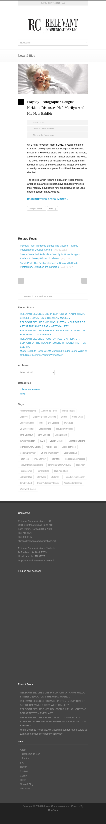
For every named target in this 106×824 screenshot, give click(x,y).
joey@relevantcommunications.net (36, 560)
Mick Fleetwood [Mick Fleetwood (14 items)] (69, 447)
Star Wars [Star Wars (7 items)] (41, 477)
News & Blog (26, 784)
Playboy (52, 208)
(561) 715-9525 (54, 3)
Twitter (39, 9)
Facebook (46, 9)
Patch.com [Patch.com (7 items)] (24, 459)
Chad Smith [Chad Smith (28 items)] (77, 417)
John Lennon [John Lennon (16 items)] (61, 435)
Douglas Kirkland (36, 208)
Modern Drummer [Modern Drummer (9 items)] (28, 453)
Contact (24, 771)
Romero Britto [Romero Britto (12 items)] (43, 471)
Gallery (23, 775)
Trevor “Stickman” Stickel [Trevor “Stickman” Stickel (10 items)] (48, 483)
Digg (64, 222)
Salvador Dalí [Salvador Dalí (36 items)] (26, 477)
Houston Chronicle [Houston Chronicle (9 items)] (64, 429)
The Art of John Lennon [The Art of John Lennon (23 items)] (74, 477)
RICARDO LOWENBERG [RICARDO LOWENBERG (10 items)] (59, 465)
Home (23, 780)
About (23, 749)
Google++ (78, 222)
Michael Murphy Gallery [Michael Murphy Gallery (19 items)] (30, 447)
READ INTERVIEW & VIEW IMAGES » (47, 199)
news (52, 135)
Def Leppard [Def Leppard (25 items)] (53, 423)
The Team (25, 788)
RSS (66, 9)
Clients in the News (40, 135)
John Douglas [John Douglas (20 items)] (44, 435)
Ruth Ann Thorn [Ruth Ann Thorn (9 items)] (61, 471)
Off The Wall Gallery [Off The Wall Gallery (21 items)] (49, 453)
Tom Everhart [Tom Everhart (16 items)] (26, 483)
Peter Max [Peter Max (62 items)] (55, 459)
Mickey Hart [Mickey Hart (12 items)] (51, 447)
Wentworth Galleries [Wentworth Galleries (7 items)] (73, 483)
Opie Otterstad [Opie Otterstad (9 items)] (70, 453)
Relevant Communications (43, 129)
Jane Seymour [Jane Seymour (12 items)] (26, 435)
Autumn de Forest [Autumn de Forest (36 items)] (49, 411)
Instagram (53, 9)
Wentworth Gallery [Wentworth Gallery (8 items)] (28, 489)
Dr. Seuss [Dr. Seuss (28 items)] (68, 423)
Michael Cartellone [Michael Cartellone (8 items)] (77, 441)
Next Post (84, 281)
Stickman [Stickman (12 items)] (55, 477)
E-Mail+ (84, 222)
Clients (23, 767)
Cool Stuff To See (31, 754)
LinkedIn (59, 9)
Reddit (58, 222)
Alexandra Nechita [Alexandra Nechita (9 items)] (28, 411)
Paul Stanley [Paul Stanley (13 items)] (40, 459)
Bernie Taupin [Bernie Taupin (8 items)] (68, 411)
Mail (63, 3)
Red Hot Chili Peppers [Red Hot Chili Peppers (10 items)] (75, 459)
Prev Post (21, 281)
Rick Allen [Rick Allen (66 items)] (80, 465)
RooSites (53, 810)
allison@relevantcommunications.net (37, 541)
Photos (25, 758)
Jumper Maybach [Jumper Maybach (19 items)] (27, 441)
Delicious (71, 222)
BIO (22, 762)
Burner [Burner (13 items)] (64, 417)
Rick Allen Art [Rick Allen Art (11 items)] (26, 471)
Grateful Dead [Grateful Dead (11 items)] (45, 429)
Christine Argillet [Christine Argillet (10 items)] (27, 423)
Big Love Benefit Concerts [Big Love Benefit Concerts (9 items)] (44, 417)
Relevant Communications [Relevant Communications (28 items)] (31, 465)
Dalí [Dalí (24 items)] (41, 423)
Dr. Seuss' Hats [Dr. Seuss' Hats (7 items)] (27, 429)
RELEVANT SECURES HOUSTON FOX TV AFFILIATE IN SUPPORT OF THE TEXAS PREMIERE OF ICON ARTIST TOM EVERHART (53, 342)
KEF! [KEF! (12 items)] (42, 441)
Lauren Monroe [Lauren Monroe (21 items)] (57, 441)
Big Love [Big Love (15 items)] (24, 417)
